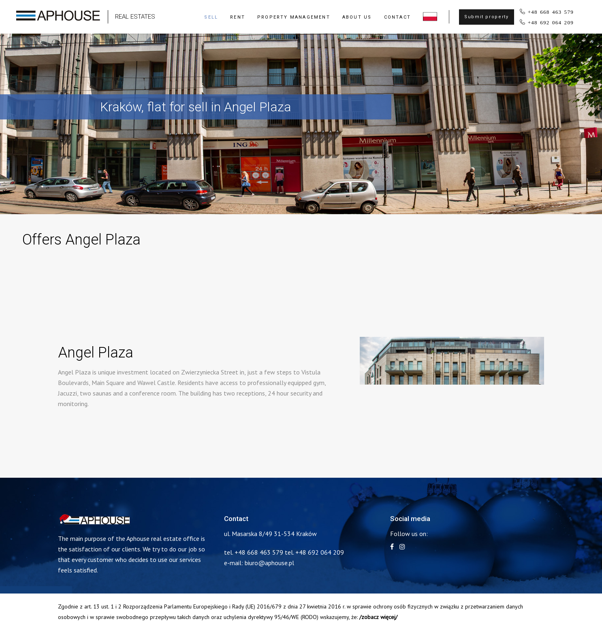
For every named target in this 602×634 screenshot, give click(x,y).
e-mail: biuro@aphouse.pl (259, 563)
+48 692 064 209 (551, 22)
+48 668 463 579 (551, 11)
